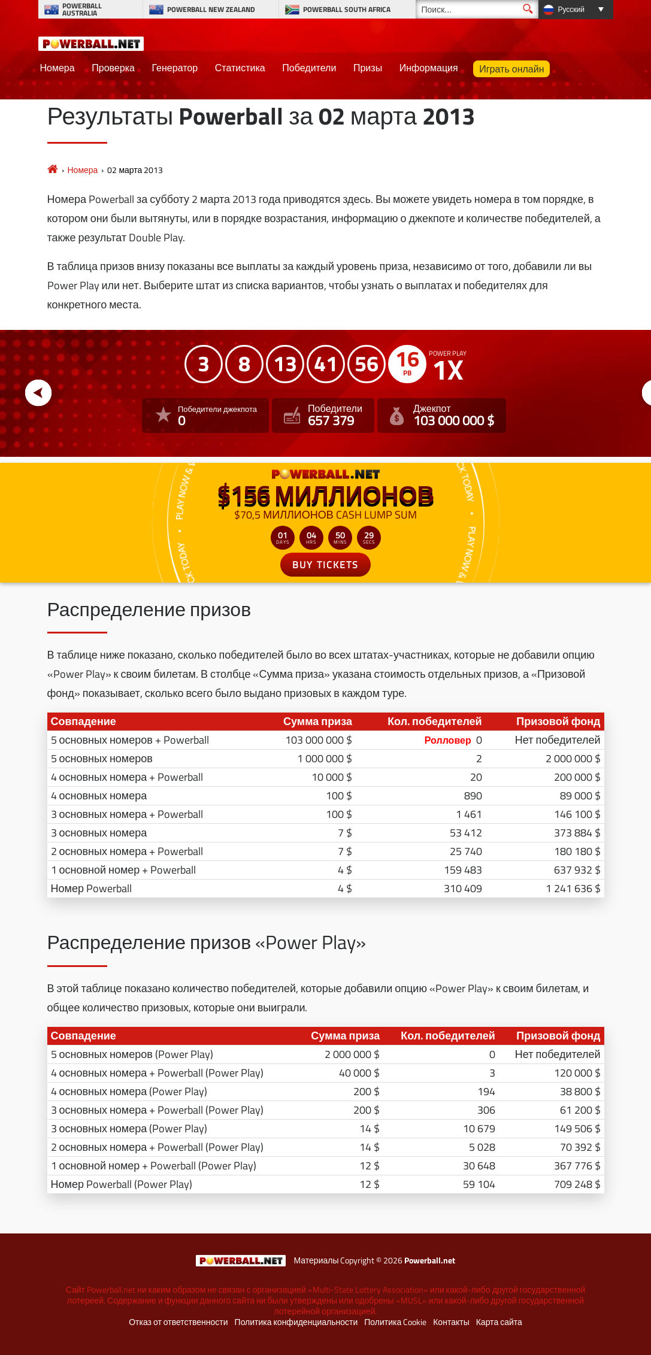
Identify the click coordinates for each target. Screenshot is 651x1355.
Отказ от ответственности (178, 1322)
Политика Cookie (395, 1322)
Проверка (113, 67)
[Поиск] (477, 9)
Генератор (175, 67)
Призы (367, 67)
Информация (428, 67)
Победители (309, 67)
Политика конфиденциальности (296, 1322)
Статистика (240, 67)
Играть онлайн (511, 69)
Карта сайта (499, 1322)
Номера (57, 67)
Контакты (451, 1322)
